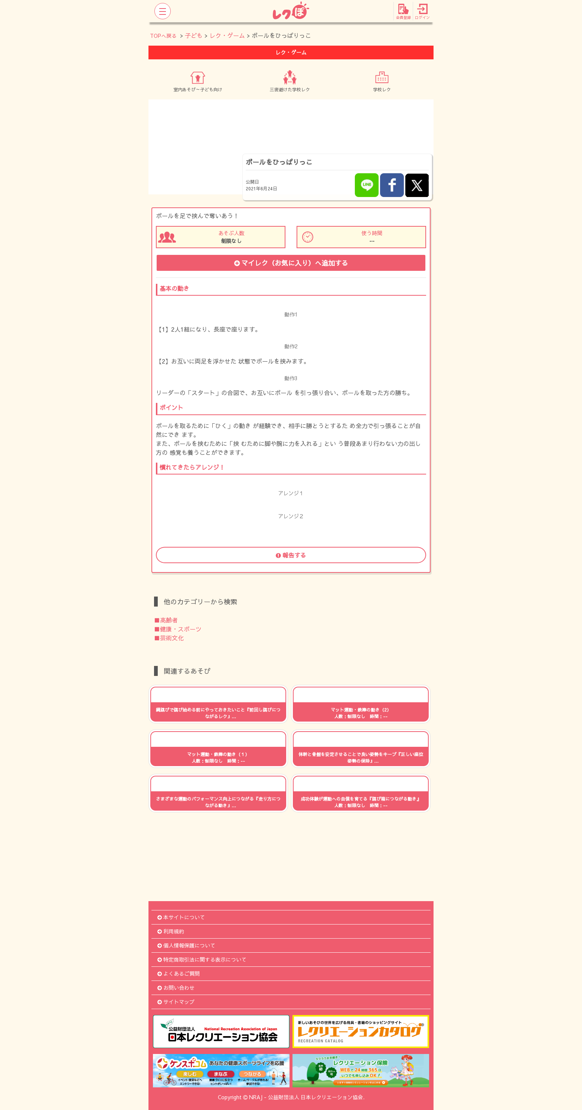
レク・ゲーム (227, 35)
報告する (291, 555)
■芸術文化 (169, 638)
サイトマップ (175, 1001)
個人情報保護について (186, 945)
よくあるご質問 (178, 973)
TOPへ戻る (163, 35)
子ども (194, 35)
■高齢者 (166, 620)
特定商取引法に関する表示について (201, 959)
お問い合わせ (175, 987)
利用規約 (170, 931)
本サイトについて (181, 917)
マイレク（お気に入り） (291, 262)
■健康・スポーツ (178, 629)
